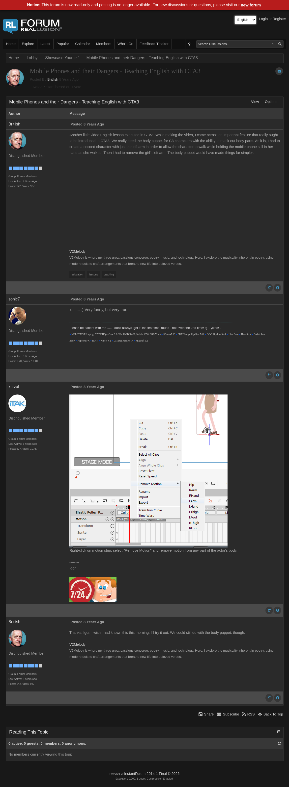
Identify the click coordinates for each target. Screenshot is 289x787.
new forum (251, 5)
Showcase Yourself (62, 58)
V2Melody (77, 251)
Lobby (32, 58)
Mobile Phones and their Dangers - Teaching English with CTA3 (142, 58)
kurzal (13, 387)
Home (11, 44)
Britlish (52, 79)
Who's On (125, 44)
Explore (28, 44)
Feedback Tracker (154, 44)
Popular (63, 44)
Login (263, 19)
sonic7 (14, 299)
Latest (45, 44)
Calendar (82, 44)
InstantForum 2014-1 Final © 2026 (151, 774)
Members (103, 44)
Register (279, 19)
